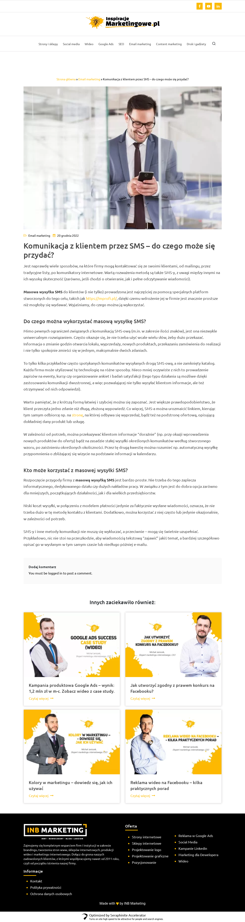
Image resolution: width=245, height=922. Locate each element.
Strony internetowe (146, 837)
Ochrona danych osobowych (51, 893)
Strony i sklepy (48, 44)
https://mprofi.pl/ (101, 298)
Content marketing (169, 44)
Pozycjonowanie (144, 862)
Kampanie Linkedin (193, 848)
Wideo (89, 44)
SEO (121, 44)
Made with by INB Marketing (122, 903)
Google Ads (106, 44)
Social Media (188, 842)
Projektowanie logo (146, 849)
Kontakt (36, 881)
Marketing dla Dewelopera (198, 854)
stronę (77, 415)
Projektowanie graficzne (150, 856)
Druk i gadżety (196, 44)
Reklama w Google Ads (196, 835)
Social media (71, 44)
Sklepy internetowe (146, 843)
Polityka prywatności (45, 887)
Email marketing (140, 44)
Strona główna (66, 79)
